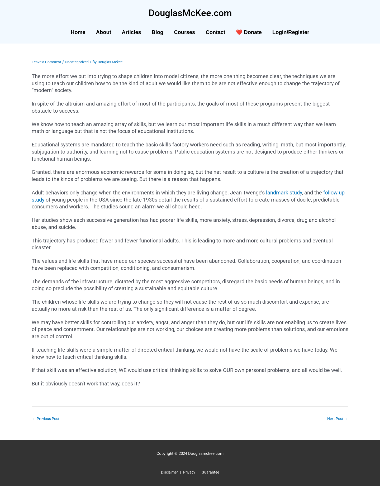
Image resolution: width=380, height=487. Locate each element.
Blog (157, 32)
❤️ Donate (249, 32)
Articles (131, 32)
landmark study (284, 192)
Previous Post (47, 419)
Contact (215, 32)
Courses (184, 32)
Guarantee (212, 473)
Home (78, 32)
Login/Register (290, 32)
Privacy (190, 473)
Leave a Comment (48, 62)
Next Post (336, 419)
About (103, 32)
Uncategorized (80, 62)
